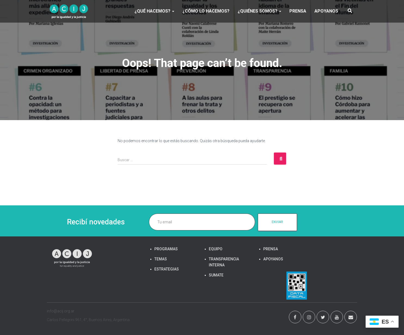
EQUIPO (215, 249)
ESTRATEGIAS (166, 269)
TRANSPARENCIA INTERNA (224, 262)
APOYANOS (326, 11)
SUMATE (216, 275)
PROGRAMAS (166, 249)
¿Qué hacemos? (154, 11)
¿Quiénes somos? (259, 11)
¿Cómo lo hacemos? (205, 11)
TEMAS (160, 259)
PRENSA (297, 11)
